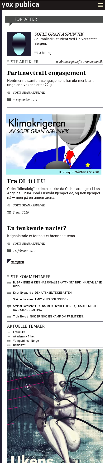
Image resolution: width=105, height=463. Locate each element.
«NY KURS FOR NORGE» (52, 299)
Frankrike (19, 332)
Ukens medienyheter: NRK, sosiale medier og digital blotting (56, 308)
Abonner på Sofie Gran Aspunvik (79, 61)
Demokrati (19, 345)
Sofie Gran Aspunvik (29, 92)
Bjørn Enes (21, 282)
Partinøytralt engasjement (46, 73)
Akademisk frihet (23, 336)
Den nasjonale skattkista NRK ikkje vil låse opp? (57, 284)
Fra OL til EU (26, 181)
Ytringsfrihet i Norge (26, 340)
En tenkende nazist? (36, 228)
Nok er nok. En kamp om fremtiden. (57, 316)
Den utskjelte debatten (53, 292)
